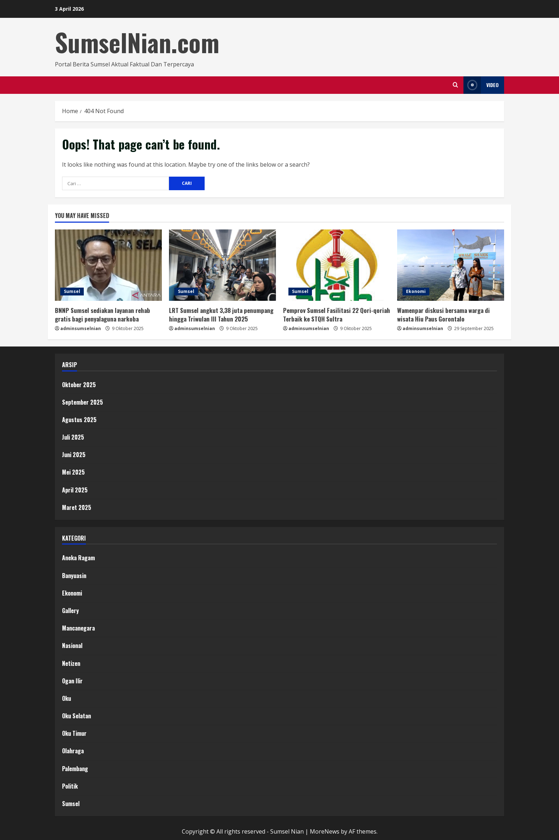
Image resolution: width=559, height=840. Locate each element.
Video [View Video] (481, 85)
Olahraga (73, 751)
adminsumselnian (80, 328)
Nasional (72, 645)
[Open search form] (455, 85)
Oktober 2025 (79, 384)
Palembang (75, 768)
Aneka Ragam (78, 557)
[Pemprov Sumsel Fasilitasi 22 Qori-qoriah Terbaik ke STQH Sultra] (336, 265)
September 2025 (82, 402)
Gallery (70, 610)
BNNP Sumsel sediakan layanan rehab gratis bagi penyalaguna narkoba (102, 314)
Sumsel (72, 291)
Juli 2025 (73, 437)
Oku (66, 698)
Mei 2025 (73, 472)
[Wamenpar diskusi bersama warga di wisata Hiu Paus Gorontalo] (450, 265)
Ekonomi (416, 291)
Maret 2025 (76, 507)
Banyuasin (74, 575)
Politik (70, 786)
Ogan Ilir (72, 681)
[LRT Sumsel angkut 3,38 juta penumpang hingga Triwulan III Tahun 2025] (222, 265)
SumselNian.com (137, 42)
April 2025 (75, 490)
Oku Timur (74, 733)
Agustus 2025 (79, 419)
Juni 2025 (74, 454)
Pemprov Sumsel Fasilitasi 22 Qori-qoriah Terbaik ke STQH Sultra (336, 314)
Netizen (71, 663)
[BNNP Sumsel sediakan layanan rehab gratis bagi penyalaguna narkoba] (108, 265)
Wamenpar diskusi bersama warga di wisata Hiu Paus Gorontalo (443, 314)
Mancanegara (78, 628)
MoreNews (324, 831)
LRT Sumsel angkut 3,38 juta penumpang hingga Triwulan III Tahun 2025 (221, 314)
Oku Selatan (76, 716)
